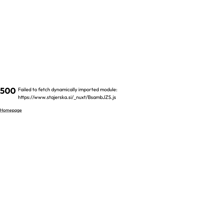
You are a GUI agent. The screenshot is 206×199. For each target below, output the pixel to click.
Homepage (11, 110)
